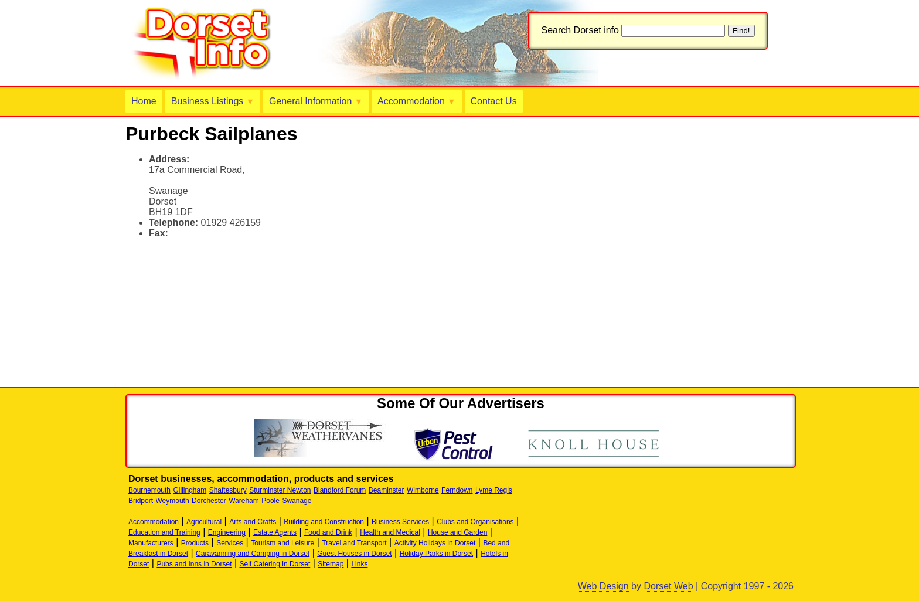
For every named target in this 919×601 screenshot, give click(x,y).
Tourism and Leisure (282, 543)
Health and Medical (390, 532)
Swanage (296, 501)
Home (143, 101)
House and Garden (457, 532)
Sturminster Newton (280, 490)
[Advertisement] (262, 265)
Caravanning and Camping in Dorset (252, 553)
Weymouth (172, 501)
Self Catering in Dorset (275, 564)
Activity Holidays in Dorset (435, 543)
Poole (270, 501)
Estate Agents (275, 532)
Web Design (603, 586)
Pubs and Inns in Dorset (194, 564)
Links (359, 564)
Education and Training (164, 532)
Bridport (140, 501)
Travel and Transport (354, 543)
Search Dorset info (580, 30)
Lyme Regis (493, 490)
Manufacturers (150, 543)
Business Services (400, 522)
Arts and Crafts (252, 522)
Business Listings (212, 101)
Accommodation (416, 101)
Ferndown (456, 490)
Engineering (227, 532)
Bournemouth (149, 490)
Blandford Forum (340, 490)
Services (229, 543)
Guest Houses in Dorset (354, 553)
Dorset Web (668, 586)
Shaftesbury (228, 490)
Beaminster (386, 490)
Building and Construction (324, 522)
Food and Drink (328, 532)
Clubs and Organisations (475, 522)
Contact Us (494, 101)
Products (195, 543)
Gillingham (190, 490)
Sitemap (330, 564)
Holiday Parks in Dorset (436, 553)
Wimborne (423, 490)
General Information (316, 101)
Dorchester (209, 501)
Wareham (244, 501)
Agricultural (204, 522)
